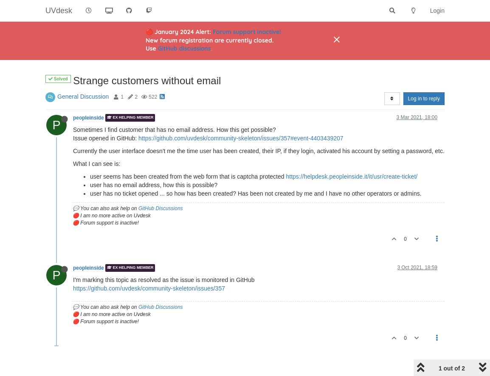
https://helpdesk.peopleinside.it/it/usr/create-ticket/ (351, 176)
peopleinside (88, 118)
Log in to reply (424, 99)
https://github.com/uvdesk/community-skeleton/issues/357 (149, 288)
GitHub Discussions (160, 208)
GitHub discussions (184, 48)
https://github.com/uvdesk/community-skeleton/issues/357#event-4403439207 (241, 138)
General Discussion (83, 96)
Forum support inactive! (247, 32)
